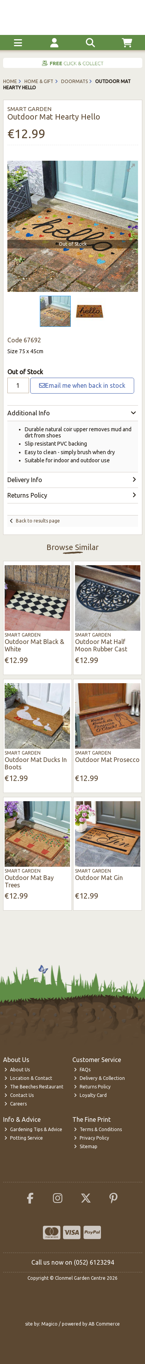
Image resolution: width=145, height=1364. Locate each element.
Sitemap (85, 1146)
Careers (15, 1103)
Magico (49, 1323)
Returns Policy (92, 1086)
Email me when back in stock (82, 385)
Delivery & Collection (99, 1078)
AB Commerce (104, 1323)
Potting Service (23, 1137)
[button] (131, 167)
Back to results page (38, 520)
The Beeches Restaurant (33, 1086)
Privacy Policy (91, 1137)
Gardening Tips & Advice (33, 1129)
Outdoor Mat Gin (99, 877)
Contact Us (19, 1095)
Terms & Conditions (98, 1129)
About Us (17, 1069)
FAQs (82, 1069)
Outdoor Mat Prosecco (107, 759)
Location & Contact (28, 1078)
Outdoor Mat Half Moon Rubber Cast (101, 645)
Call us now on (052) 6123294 (72, 1262)
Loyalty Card (90, 1095)
